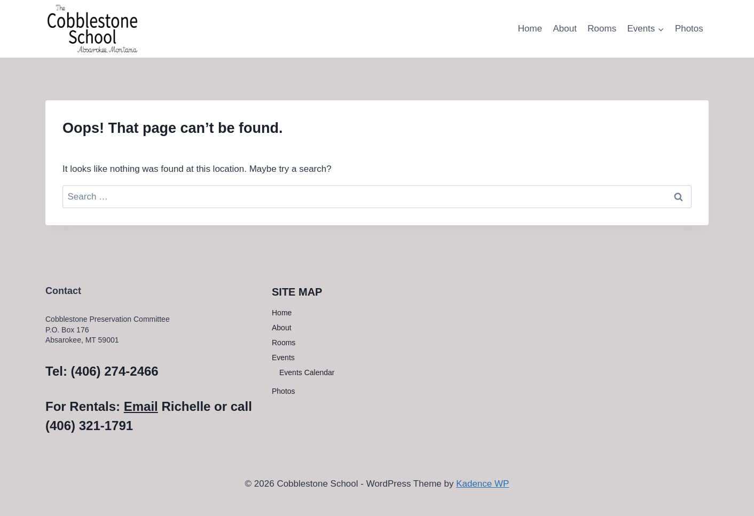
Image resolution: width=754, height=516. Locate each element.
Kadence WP (482, 484)
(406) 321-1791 (89, 425)
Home (530, 28)
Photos (689, 28)
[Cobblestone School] (92, 28)
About (564, 28)
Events (283, 357)
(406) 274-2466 (115, 371)
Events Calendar (307, 372)
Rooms (601, 28)
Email (141, 406)
